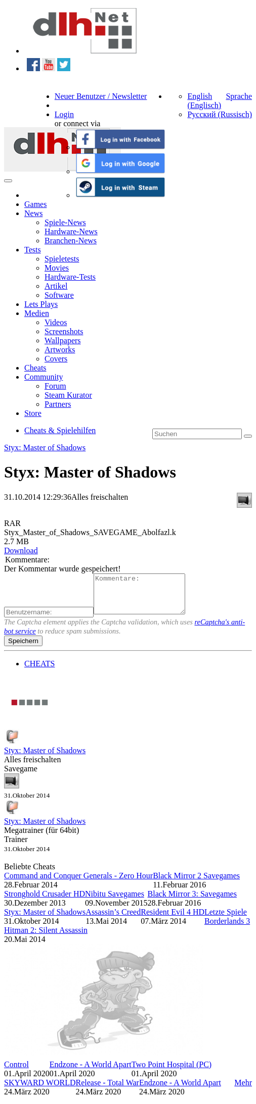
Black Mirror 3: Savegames (192, 901)
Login (64, 114)
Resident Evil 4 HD (172, 919)
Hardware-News (71, 231)
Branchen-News (71, 240)
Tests (32, 249)
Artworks (60, 349)
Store (32, 413)
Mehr (243, 1090)
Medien (36, 313)
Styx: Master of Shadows (45, 447)
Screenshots (64, 331)
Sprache (239, 96)
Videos (56, 322)
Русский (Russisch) (219, 114)
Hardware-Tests (70, 277)
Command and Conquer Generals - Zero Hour (78, 883)
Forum (55, 386)
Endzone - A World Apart (91, 1072)
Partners (58, 404)
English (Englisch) (204, 101)
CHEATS (39, 671)
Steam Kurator (68, 395)
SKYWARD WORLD (39, 1090)
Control (16, 1072)
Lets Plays (41, 304)
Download (21, 550)
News (33, 213)
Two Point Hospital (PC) (171, 1072)
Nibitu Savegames (114, 901)
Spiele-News (65, 222)
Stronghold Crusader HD (44, 901)
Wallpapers (63, 340)
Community (43, 377)
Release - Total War (107, 1090)
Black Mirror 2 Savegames (196, 883)
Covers (56, 358)
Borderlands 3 (227, 928)
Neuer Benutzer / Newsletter (101, 96)
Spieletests (62, 258)
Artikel (56, 286)
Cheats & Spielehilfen (60, 430)
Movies (57, 268)
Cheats (35, 367)
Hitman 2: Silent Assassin (46, 937)
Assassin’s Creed (113, 919)
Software (59, 295)
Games (35, 204)
